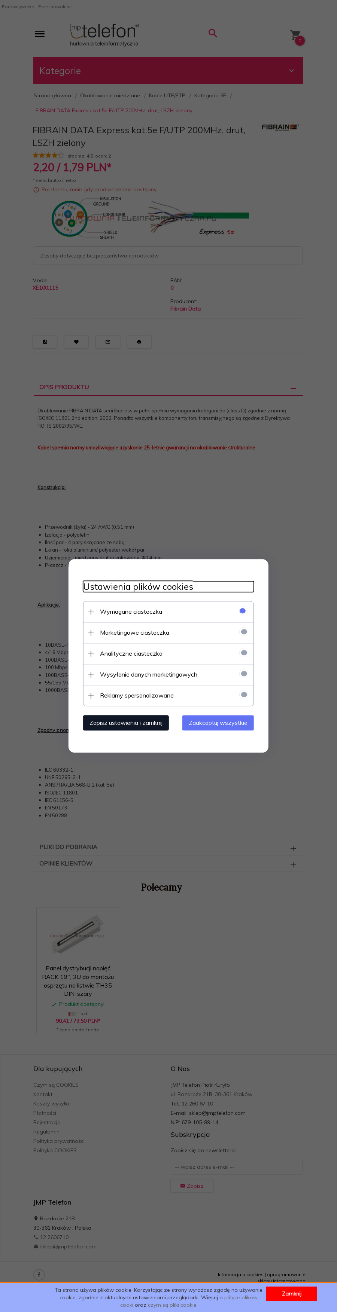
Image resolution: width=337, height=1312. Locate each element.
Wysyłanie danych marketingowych (148, 674)
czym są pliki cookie (172, 1305)
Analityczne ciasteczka (130, 653)
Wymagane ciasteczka (130, 612)
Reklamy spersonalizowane (136, 695)
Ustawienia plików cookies (137, 587)
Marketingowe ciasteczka (133, 633)
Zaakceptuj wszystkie (218, 723)
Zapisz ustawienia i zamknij (125, 723)
